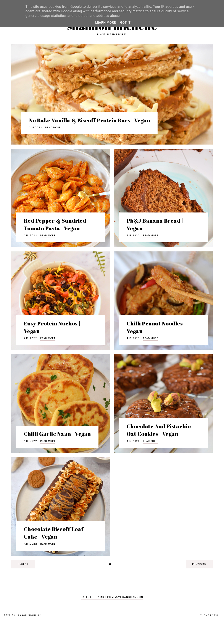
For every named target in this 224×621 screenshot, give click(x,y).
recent (23, 564)
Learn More (105, 22)
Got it (125, 22)
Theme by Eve (209, 615)
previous (199, 564)
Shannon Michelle (28, 615)
